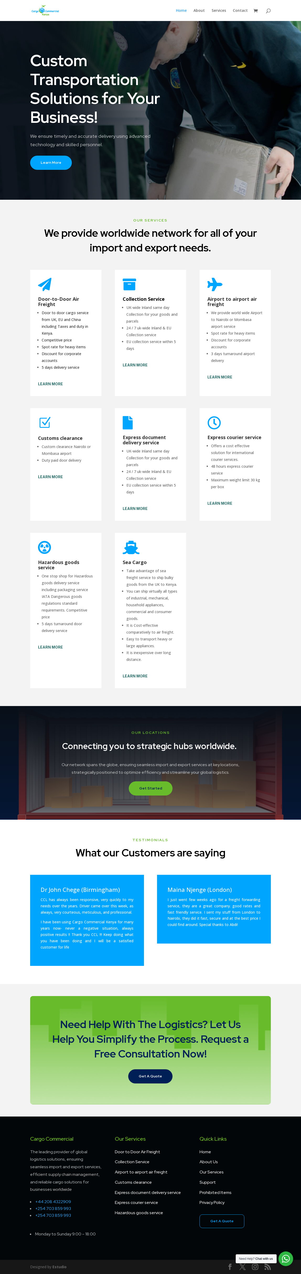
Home (181, 11)
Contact (240, 11)
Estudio (59, 1266)
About (199, 11)
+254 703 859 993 (53, 1208)
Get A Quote (150, 1076)
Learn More (51, 162)
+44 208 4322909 (53, 1201)
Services (219, 11)
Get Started (150, 788)
